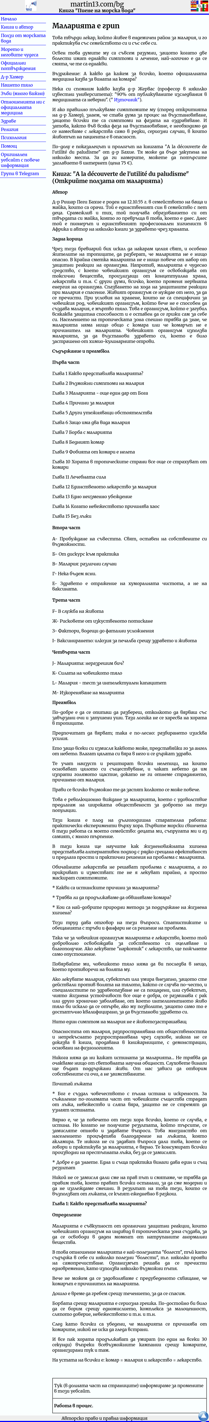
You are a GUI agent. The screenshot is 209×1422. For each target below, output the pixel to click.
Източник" (127, 99)
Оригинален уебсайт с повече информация (20, 160)
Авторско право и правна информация (104, 1418)
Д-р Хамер (12, 77)
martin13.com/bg (97, 4)
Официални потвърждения (18, 65)
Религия (18, 129)
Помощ (17, 146)
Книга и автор (17, 27)
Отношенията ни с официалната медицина (23, 107)
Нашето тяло (17, 85)
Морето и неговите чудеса (19, 52)
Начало (17, 19)
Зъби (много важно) (23, 93)
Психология (14, 137)
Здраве (17, 121)
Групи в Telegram (20, 173)
